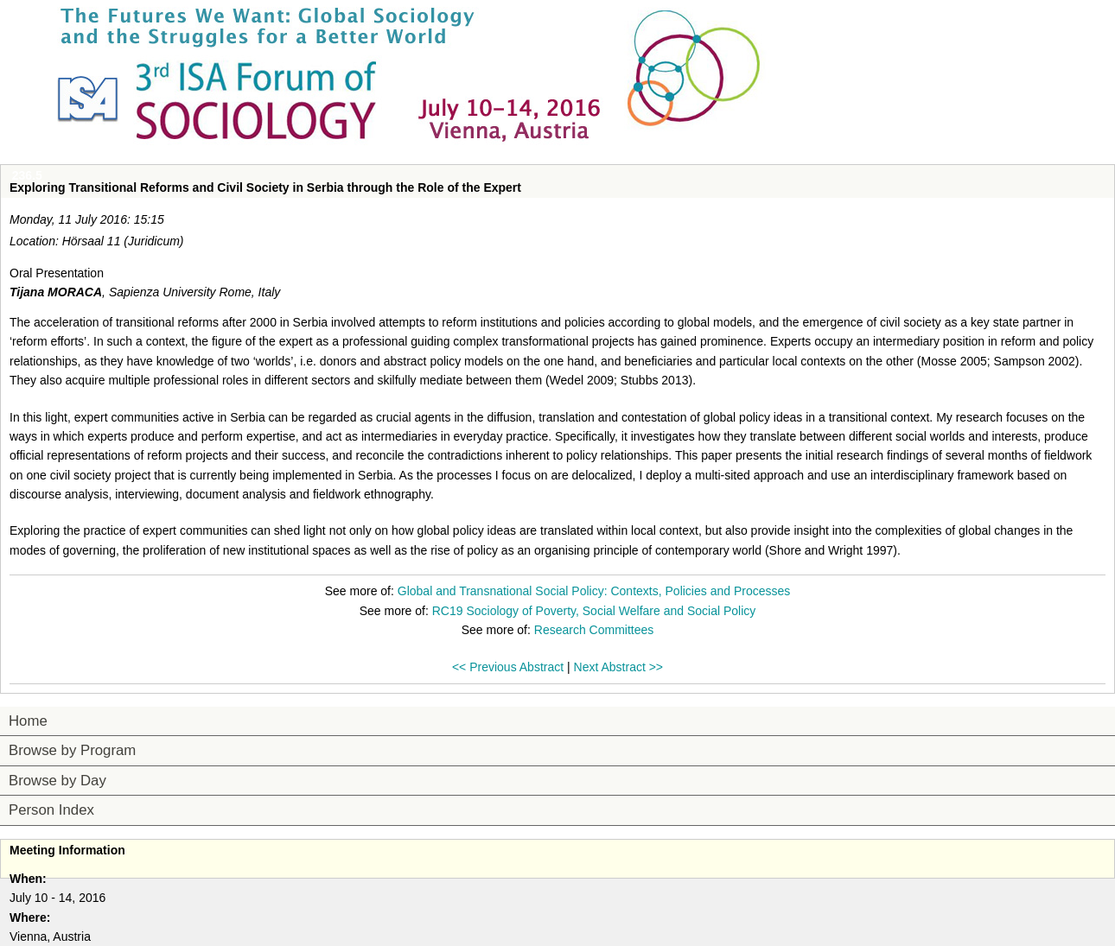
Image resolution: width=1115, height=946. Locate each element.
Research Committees (594, 630)
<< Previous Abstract (508, 667)
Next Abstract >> (619, 667)
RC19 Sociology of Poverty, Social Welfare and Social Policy (594, 611)
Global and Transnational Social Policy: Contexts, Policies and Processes (594, 591)
